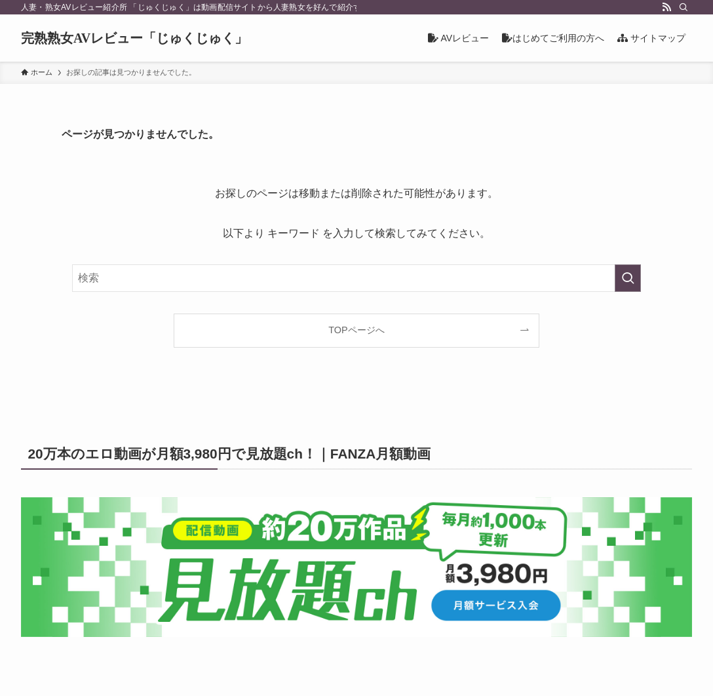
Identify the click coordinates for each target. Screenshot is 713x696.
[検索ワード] (356, 278)
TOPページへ (356, 330)
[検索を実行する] (628, 278)
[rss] (666, 7)
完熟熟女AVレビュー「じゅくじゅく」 (134, 38)
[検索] (683, 7)
